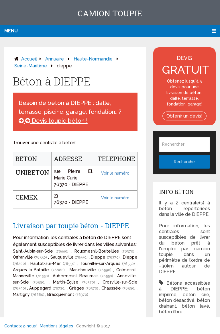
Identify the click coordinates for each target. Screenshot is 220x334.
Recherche (184, 161)
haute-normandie (93, 59)
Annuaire (54, 59)
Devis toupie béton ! (53, 120)
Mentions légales (56, 326)
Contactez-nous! (20, 326)
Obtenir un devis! (184, 116)
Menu (11, 31)
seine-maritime (30, 66)
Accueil (29, 59)
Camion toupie (110, 13)
